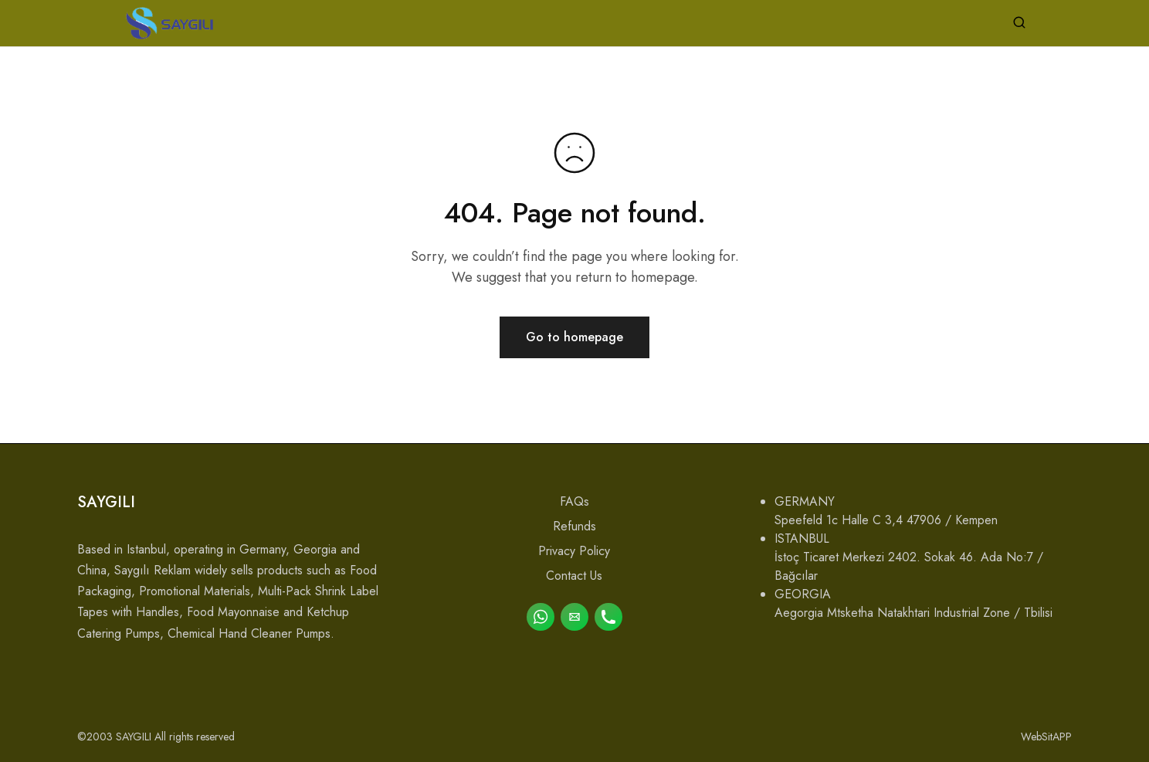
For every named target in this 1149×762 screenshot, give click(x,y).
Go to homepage (574, 337)
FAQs (574, 501)
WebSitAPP (1046, 736)
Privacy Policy (574, 551)
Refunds (574, 526)
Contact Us (574, 575)
